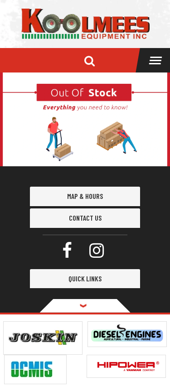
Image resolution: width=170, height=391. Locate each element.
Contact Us (85, 217)
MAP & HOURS (85, 196)
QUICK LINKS (85, 278)
